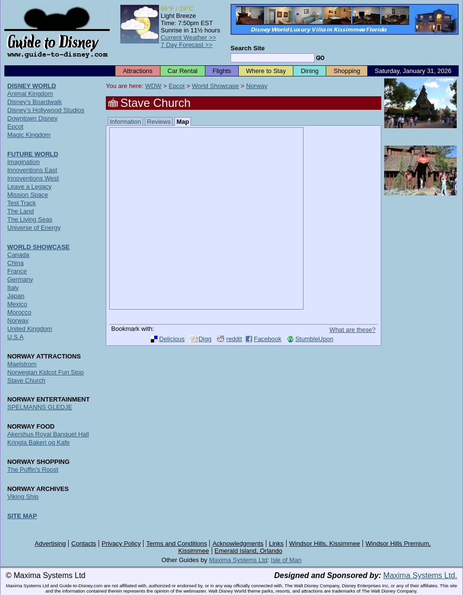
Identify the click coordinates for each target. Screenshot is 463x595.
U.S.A (15, 337)
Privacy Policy (121, 543)
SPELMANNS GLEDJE (39, 407)
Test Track (21, 203)
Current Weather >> (189, 37)
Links (276, 543)
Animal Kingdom (30, 93)
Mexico (17, 304)
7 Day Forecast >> (187, 44)
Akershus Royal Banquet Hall (48, 434)
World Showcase (215, 85)
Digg (205, 338)
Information (125, 121)
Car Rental (183, 70)
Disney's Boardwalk (34, 101)
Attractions (137, 70)
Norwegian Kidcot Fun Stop (45, 372)
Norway (256, 85)
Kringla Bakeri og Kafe (38, 442)
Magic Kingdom (29, 134)
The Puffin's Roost (32, 469)
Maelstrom (22, 364)
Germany (20, 279)
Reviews (159, 121)
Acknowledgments (238, 543)
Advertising (50, 543)
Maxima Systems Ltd (238, 560)
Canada (18, 254)
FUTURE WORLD (32, 154)
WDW (153, 85)
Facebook (267, 338)
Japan (15, 295)
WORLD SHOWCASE (38, 247)
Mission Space (27, 194)
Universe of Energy (34, 227)
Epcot (177, 85)
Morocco (19, 312)
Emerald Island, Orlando (248, 550)
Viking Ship (23, 496)
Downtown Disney (32, 118)
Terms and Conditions (176, 543)
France (17, 271)
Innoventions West (33, 178)
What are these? (353, 329)
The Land (20, 211)
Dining (309, 70)
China (15, 263)
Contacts (84, 543)
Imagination (23, 161)
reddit (234, 338)
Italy (13, 287)
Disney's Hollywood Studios (45, 110)
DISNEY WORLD (31, 85)
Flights (222, 70)
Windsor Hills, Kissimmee (324, 543)
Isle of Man (286, 560)
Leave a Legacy (29, 186)
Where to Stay (266, 70)
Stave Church (26, 380)
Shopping (346, 70)
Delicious (172, 338)
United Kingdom (29, 328)
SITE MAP (22, 516)
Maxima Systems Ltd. (420, 575)
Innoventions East (32, 170)
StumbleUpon (314, 338)
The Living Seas (29, 219)
